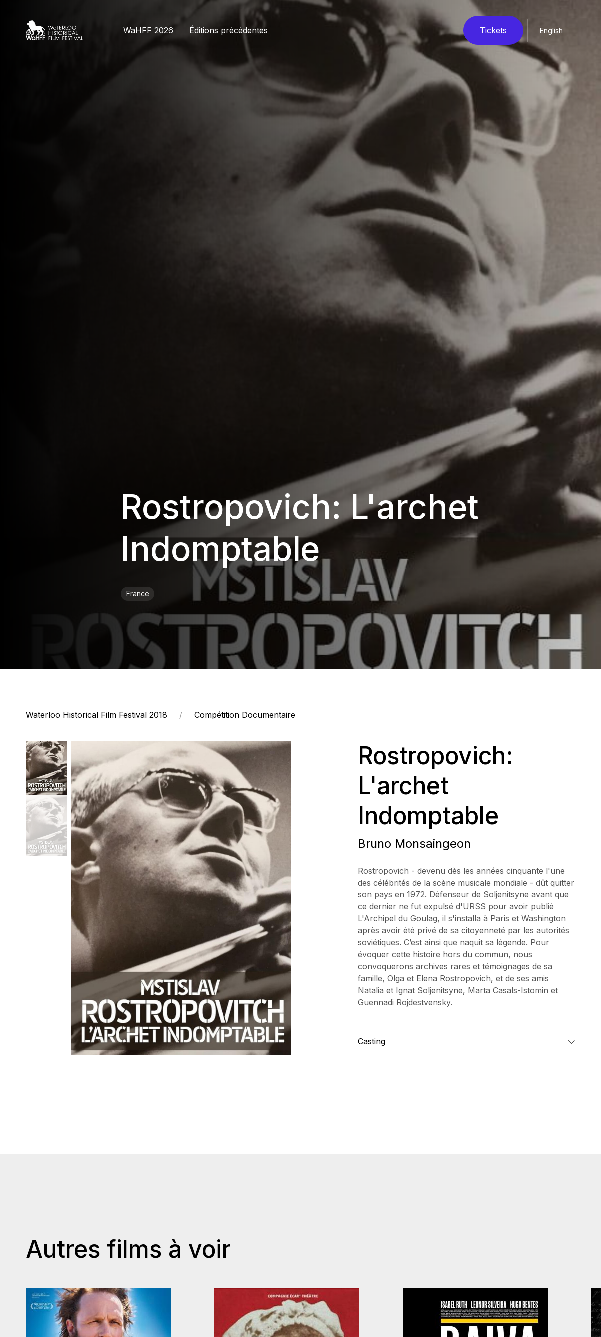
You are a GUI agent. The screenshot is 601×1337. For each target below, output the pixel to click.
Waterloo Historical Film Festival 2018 (96, 715)
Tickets (493, 30)
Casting (371, 1041)
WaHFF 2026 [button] (148, 30)
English (551, 30)
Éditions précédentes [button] (228, 30)
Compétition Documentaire (244, 715)
